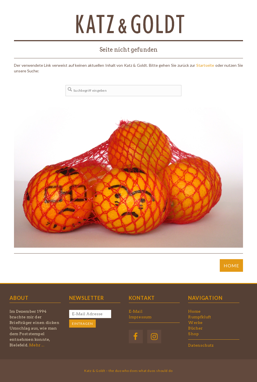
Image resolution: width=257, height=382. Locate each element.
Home (194, 311)
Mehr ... (36, 345)
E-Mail (135, 311)
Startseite (205, 65)
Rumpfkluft (199, 317)
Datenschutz (201, 345)
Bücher (195, 328)
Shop (193, 334)
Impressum (140, 317)
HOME (231, 265)
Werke (195, 322)
